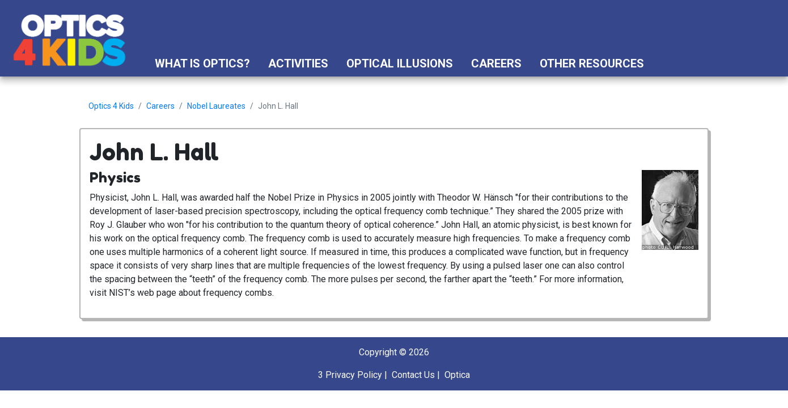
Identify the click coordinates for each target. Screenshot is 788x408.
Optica (457, 374)
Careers (496, 63)
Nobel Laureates (216, 105)
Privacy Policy (353, 374)
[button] (663, 63)
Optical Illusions (399, 63)
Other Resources (592, 63)
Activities (298, 63)
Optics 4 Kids (111, 105)
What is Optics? (202, 63)
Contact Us (413, 374)
